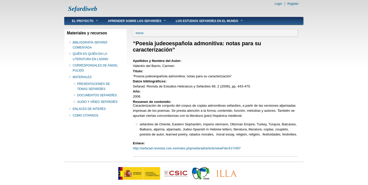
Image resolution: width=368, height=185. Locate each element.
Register (293, 4)
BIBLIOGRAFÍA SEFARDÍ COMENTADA (90, 45)
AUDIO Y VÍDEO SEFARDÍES (97, 102)
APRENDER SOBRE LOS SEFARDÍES (133, 21)
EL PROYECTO (81, 21)
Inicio (140, 33)
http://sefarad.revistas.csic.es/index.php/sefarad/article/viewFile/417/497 (187, 148)
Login (278, 4)
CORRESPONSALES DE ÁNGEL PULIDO (95, 68)
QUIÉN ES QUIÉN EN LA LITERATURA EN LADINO (90, 56)
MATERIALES (82, 77)
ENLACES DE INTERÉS (89, 109)
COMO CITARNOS (85, 115)
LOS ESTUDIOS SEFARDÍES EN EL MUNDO (205, 21)
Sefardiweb (82, 8)
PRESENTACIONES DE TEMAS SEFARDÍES (93, 86)
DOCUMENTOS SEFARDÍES (97, 95)
